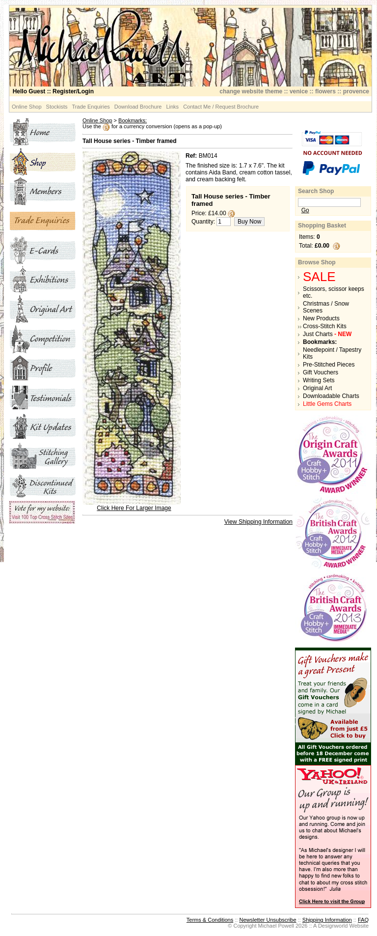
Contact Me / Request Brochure (221, 107)
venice (299, 91)
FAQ (363, 920)
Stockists (57, 107)
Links (172, 107)
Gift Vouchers (320, 372)
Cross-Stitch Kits (325, 326)
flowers (325, 91)
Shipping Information (327, 920)
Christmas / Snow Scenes (326, 307)
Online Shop (27, 107)
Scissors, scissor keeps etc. (333, 292)
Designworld (333, 926)
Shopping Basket (322, 225)
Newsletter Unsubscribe (267, 920)
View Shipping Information (258, 521)
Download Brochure (138, 107)
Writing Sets (318, 380)
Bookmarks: (132, 120)
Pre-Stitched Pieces (328, 364)
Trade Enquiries (91, 107)
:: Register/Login (53, 91)
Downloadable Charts (331, 396)
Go (305, 210)
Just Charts (327, 334)
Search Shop (316, 191)
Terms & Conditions (210, 920)
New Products (321, 318)
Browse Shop (317, 262)
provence (356, 91)
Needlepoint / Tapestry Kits (332, 353)
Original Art (317, 388)
